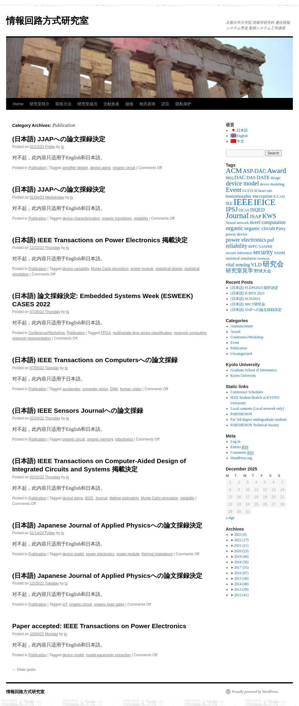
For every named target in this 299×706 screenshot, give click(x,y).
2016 (241, 573)
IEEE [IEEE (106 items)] (243, 202)
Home (18, 104)
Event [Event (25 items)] (233, 189)
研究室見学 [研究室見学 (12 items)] (239, 271)
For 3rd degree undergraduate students (259, 419)
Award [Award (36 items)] (276, 171)
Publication (37, 168)
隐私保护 (183, 104)
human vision (131, 389)
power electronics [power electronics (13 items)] (246, 239)
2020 (241, 551)
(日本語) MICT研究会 (248, 304)
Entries (239, 447)
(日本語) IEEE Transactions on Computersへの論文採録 (95, 359)
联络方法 (63, 104)
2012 (241, 595)
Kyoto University (243, 375)
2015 (241, 578)
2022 (241, 540)
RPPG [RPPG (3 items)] (253, 246)
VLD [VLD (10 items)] (256, 264)
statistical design (169, 269)
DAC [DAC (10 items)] (240, 177)
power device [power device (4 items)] (236, 234)
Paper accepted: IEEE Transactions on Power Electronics (99, 625)
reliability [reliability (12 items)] (236, 246)
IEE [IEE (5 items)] (229, 203)
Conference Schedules (247, 392)
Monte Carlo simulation (109, 269)
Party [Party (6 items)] (281, 228)
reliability (141, 218)
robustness (124, 439)
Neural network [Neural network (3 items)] (237, 223)
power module (142, 269)
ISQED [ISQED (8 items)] (257, 210)
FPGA (106, 333)
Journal (101, 498)
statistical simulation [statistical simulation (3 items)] (241, 258)
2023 (240, 534)
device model (73, 554)
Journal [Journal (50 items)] (237, 215)
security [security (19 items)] (263, 252)
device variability (75, 269)
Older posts (24, 670)
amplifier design (75, 168)
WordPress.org (241, 458)
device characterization (81, 218)
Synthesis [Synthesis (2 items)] (263, 258)
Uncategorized (241, 353)
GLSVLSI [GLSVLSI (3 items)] (250, 191)
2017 (241, 567)
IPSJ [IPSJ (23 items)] (232, 209)
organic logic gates (109, 604)
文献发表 (111, 104)
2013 (241, 589)
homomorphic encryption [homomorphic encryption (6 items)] (249, 196)
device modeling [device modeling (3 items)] (272, 184)
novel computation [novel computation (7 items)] (268, 222)
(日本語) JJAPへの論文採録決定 (58, 138)
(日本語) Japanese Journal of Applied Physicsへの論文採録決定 (107, 525)
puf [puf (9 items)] (270, 240)
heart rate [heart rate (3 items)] (265, 191)
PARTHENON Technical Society (255, 425)
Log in (235, 441)
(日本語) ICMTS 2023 (248, 293)
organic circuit (124, 168)
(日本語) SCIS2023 (245, 299)
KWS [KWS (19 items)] (269, 216)
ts (62, 147)
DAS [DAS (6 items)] (251, 177)
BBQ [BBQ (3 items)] (229, 178)
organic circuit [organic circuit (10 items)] (259, 228)
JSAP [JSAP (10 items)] (255, 216)
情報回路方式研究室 (47, 21)
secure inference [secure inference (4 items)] (239, 252)
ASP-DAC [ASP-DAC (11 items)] (254, 171)
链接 (129, 104)
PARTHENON (241, 414)
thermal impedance (157, 554)
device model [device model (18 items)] (242, 183)
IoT (64, 604)
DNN (114, 389)
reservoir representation (31, 338)
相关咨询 (147, 104)
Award (235, 332)
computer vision (95, 389)
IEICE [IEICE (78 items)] (265, 202)
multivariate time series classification (142, 333)
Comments (242, 452)
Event (235, 342)
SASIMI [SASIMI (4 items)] (265, 246)
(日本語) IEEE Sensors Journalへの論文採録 (77, 410)
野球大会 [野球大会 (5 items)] (262, 270)
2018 (241, 562)
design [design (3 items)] (275, 178)
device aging (100, 168)
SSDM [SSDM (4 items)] (279, 252)
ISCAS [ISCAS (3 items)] (244, 210)
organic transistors (117, 218)
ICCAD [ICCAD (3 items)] (279, 196)
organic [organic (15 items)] (234, 228)
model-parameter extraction (108, 655)
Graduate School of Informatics (254, 370)
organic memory (100, 439)
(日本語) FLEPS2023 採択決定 (255, 288)
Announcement (242, 326)
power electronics (100, 554)
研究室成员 (87, 104)
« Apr (230, 518)
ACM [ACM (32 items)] (234, 171)
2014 (241, 584)
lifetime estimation (124, 498)
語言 (165, 104)
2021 (241, 545)
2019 (241, 556)
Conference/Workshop (46, 333)
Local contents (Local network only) (257, 408)
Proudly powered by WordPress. (255, 692)
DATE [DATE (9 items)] (263, 177)
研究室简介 (39, 104)
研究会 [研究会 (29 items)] (273, 264)
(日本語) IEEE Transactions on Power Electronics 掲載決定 (100, 239)
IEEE (89, 498)
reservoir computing (190, 333)
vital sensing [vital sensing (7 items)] (238, 264)
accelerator (71, 389)
